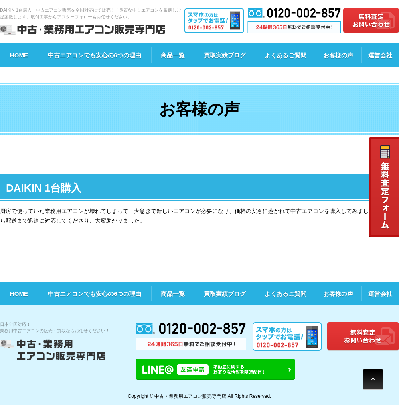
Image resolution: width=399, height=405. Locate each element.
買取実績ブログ (225, 55)
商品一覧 (173, 55)
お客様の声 (338, 55)
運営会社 (380, 55)
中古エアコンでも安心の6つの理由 (94, 55)
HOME (19, 55)
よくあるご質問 (285, 55)
